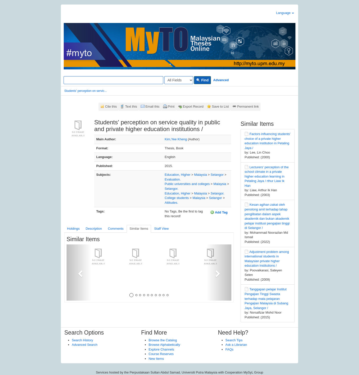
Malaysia (200, 175)
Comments (116, 228)
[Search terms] (113, 80)
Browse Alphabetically (164, 345)
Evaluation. (173, 179)
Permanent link (248, 106)
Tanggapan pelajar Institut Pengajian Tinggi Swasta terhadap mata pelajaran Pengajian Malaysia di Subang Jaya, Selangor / (266, 298)
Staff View (161, 228)
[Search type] (178, 80)
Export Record (193, 106)
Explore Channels (161, 349)
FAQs (229, 349)
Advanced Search (84, 345)
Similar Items (138, 228)
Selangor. (172, 188)
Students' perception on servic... (85, 91)
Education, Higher (177, 175)
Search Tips (234, 340)
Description (94, 228)
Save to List (220, 106)
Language (285, 13)
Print (171, 106)
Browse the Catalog (163, 340)
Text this (131, 106)
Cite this (111, 106)
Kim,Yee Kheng (176, 139)
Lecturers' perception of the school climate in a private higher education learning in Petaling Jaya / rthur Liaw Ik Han (267, 176)
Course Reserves (161, 354)
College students (177, 198)
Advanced (221, 80)
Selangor (217, 175)
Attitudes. (171, 202)
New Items (156, 359)
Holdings (73, 228)
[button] (79, 272)
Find (202, 80)
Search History (82, 340)
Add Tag (219, 212)
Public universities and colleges (187, 184)
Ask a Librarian (236, 345)
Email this (152, 106)
